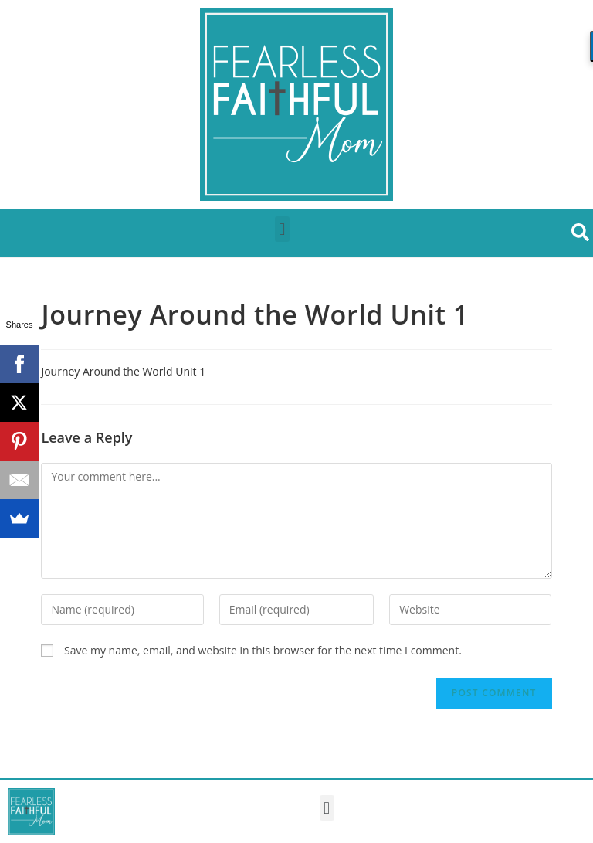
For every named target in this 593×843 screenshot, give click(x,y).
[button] (282, 229)
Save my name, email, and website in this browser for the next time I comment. (263, 650)
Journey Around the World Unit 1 (123, 371)
